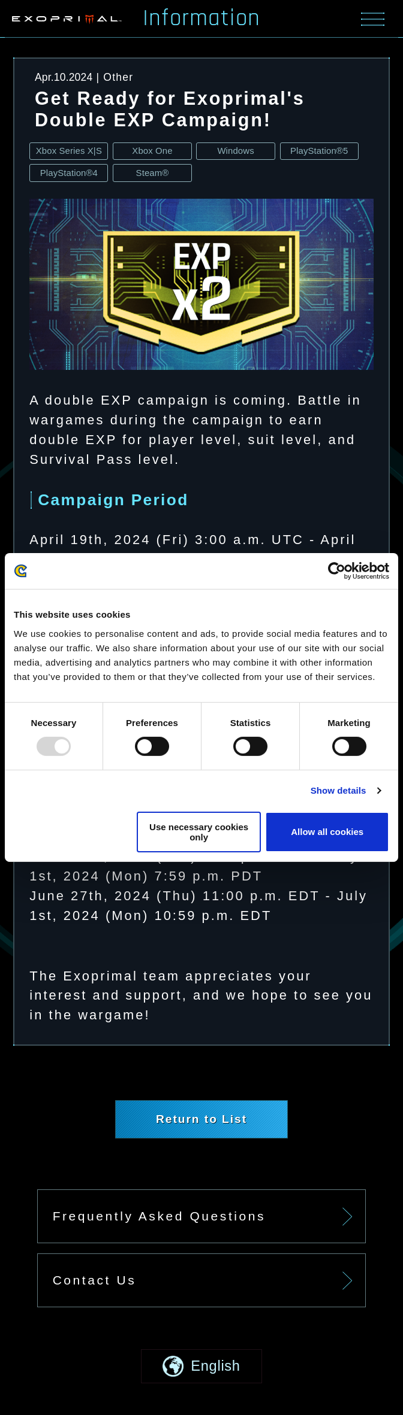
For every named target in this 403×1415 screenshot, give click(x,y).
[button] (201, 1366)
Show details (338, 790)
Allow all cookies (327, 832)
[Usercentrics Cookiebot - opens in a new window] (336, 571)
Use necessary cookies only (198, 832)
